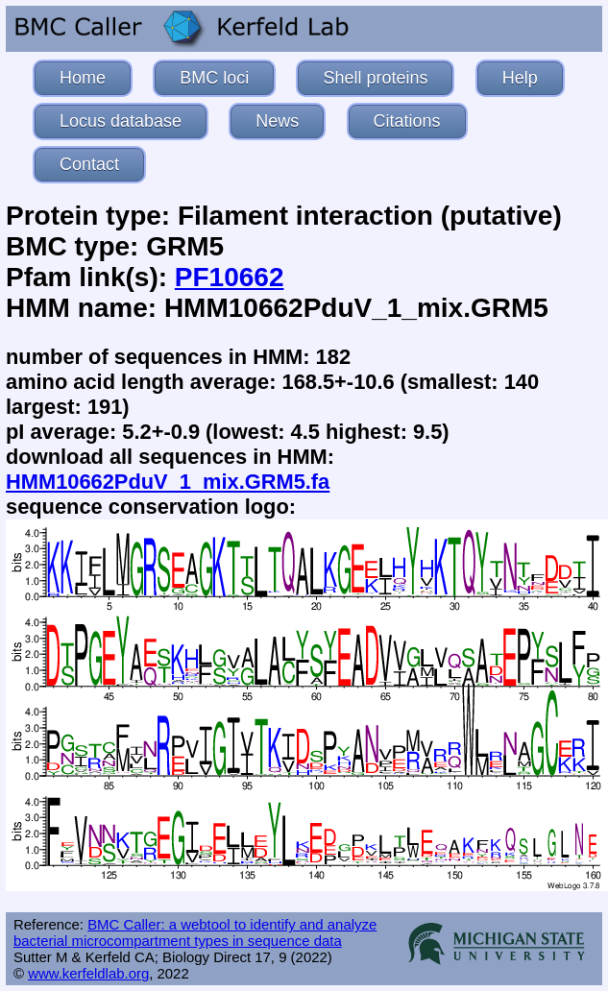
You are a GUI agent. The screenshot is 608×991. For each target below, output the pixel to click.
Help (520, 77)
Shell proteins (375, 77)
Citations (407, 121)
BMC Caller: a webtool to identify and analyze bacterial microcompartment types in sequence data (195, 932)
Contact (89, 164)
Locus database (121, 121)
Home (83, 77)
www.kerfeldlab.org (88, 973)
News (277, 121)
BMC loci (214, 77)
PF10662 (229, 277)
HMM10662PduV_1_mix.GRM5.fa (167, 482)
